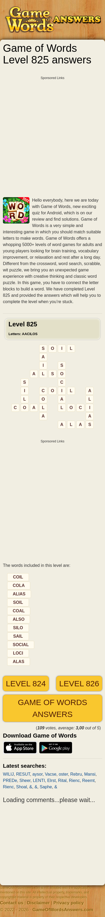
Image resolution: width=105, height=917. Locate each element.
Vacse (50, 774)
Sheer (24, 780)
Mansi (89, 774)
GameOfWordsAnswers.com (62, 909)
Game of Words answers (52, 708)
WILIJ (8, 774)
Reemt (88, 780)
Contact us (11, 902)
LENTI (39, 780)
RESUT (23, 774)
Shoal (21, 787)
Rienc (74, 780)
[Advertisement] (52, 134)
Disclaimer (38, 902)
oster (63, 774)
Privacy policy (69, 902)
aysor (37, 774)
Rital (62, 780)
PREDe (10, 780)
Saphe (46, 787)
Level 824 (26, 683)
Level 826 (79, 683)
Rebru (76, 774)
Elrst (51, 780)
